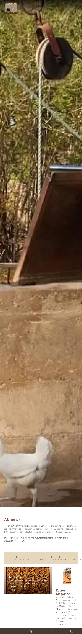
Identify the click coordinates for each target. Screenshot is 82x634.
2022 (41, 559)
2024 (28, 559)
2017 (73, 559)
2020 (53, 559)
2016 (79, 559)
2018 (66, 559)
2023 (34, 559)
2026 (21, 559)
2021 (47, 559)
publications (40, 538)
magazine (8, 541)
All (16, 559)
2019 (60, 559)
